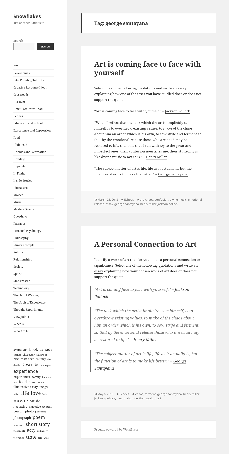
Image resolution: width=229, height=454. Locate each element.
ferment (150, 394)
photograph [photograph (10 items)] (22, 417)
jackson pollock (167, 204)
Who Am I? (20, 331)
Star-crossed (21, 281)
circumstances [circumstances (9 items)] (23, 359)
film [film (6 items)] (15, 382)
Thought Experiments (28, 310)
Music (17, 202)
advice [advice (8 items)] (17, 350)
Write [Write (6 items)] (46, 438)
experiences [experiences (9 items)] (22, 377)
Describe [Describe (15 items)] (30, 364)
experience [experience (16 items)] (25, 371)
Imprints (19, 166)
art (142, 200)
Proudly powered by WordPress (116, 429)
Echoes (18, 116)
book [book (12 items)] (33, 349)
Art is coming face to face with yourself (147, 68)
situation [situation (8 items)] (19, 430)
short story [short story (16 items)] (38, 424)
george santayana (126, 204)
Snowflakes (27, 16)
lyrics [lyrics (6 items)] (44, 394)
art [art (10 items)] (25, 349)
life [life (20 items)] (25, 392)
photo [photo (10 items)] (29, 411)
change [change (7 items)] (17, 354)
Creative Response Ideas (30, 87)
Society (18, 267)
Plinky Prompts (23, 245)
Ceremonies (21, 73)
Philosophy (20, 238)
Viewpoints (21, 317)
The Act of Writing (26, 295)
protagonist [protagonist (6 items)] (18, 425)
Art (15, 66)
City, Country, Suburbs (28, 80)
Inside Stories (22, 181)
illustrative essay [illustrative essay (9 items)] (25, 387)
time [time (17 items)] (31, 436)
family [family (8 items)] (36, 377)
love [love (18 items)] (36, 393)
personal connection (131, 398)
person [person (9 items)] (18, 411)
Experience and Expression (32, 130)
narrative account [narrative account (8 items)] (40, 406)
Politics (18, 252)
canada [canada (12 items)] (46, 349)
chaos (149, 200)
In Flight (19, 173)
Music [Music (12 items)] (35, 400)
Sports (17, 274)
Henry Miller (156, 157)
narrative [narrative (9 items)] (20, 406)
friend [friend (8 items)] (32, 382)
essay (109, 204)
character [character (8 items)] (29, 354)
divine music (178, 200)
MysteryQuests (23, 209)
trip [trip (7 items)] (40, 437)
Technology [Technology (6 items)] (42, 431)
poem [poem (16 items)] (39, 417)
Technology (21, 288)
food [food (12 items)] (23, 381)
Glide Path (20, 145)
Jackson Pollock (177, 111)
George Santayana (173, 174)
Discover (19, 102)
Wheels (18, 324)
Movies (18, 195)
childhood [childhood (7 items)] (41, 354)
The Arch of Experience (29, 302)
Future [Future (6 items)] (41, 382)
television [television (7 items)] (18, 437)
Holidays (19, 159)
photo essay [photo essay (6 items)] (40, 411)
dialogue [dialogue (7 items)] (46, 365)
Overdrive (20, 216)
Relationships (22, 259)
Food (16, 138)
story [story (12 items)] (30, 430)
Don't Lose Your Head (28, 109)
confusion (161, 200)
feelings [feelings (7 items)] (46, 377)
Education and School (28, 123)
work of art (153, 398)
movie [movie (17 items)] (20, 400)
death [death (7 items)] (16, 365)
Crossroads (20, 95)
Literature (20, 188)
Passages (19, 224)
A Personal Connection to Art (145, 244)
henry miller (148, 204)
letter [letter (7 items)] (16, 394)
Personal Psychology (27, 231)
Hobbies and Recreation (29, 152)
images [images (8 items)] (44, 387)
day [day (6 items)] (49, 359)
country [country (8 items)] (41, 359)
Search (18, 41)
